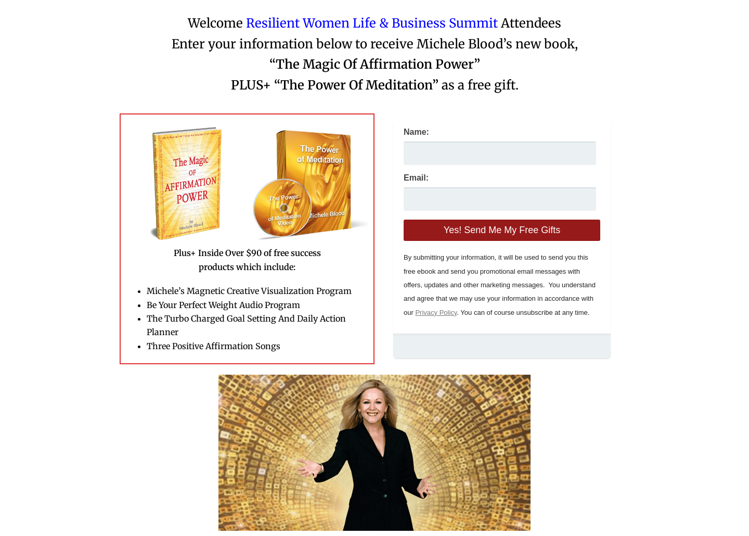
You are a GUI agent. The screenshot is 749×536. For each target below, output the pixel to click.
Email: (416, 177)
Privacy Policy (436, 312)
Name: (416, 131)
